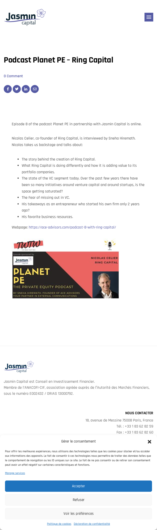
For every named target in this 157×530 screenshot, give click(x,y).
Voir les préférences (79, 513)
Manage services (15, 473)
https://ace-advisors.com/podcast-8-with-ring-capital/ (72, 227)
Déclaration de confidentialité (92, 524)
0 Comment (13, 76)
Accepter (78, 486)
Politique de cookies (59, 524)
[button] (149, 441)
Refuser (78, 500)
